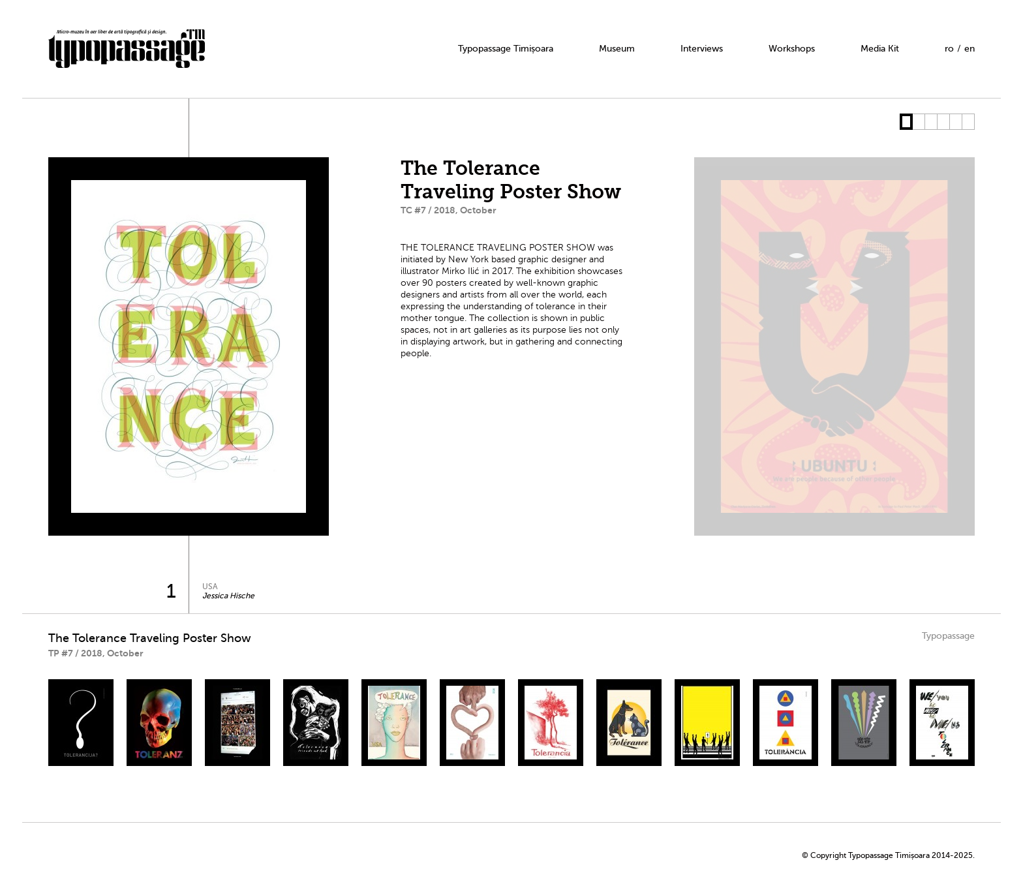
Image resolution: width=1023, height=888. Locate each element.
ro (949, 49)
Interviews (701, 49)
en (969, 49)
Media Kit (880, 49)
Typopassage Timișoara (505, 49)
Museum (617, 49)
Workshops (792, 49)
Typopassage (948, 636)
